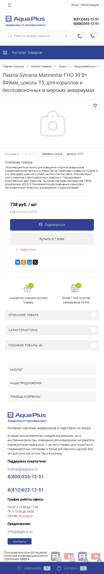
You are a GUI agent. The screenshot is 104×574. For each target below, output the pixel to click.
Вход (74, 5)
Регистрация (90, 5)
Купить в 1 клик (52, 239)
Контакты (19, 541)
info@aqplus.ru (20, 531)
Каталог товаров (22, 52)
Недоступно (25, 249)
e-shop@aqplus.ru (22, 469)
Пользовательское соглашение (25, 552)
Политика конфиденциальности (26, 555)
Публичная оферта (16, 559)
